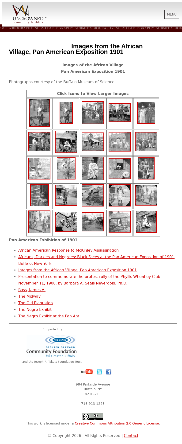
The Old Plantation (35, 303)
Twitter (99, 372)
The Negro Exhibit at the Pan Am (48, 316)
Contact (131, 435)
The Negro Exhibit (35, 309)
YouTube (86, 372)
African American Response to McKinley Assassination (68, 250)
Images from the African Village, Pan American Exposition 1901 (77, 270)
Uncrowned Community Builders (29, 14)
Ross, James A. (32, 290)
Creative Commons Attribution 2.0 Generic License (117, 423)
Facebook (108, 372)
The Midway (29, 296)
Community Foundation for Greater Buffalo (52, 346)
